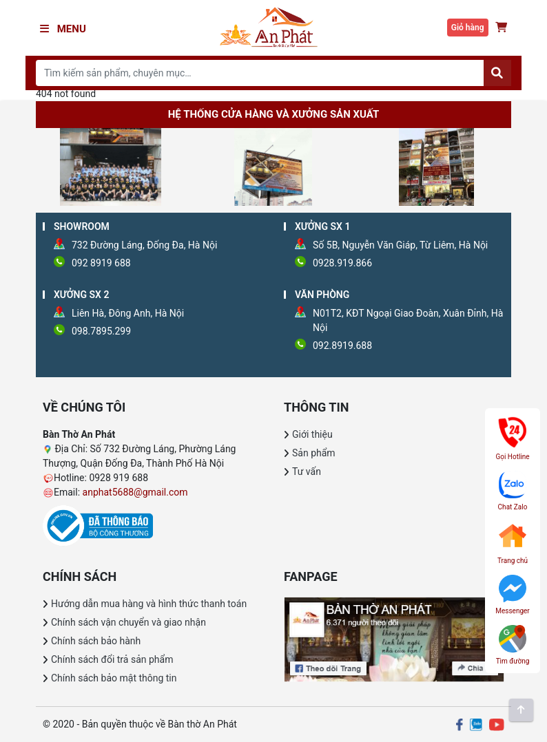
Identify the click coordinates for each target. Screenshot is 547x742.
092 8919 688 (101, 262)
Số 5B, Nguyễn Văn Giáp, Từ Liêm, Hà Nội (400, 245)
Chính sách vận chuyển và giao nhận (128, 622)
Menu (63, 29)
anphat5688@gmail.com (135, 492)
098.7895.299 (101, 331)
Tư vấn (306, 471)
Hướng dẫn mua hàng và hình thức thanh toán (149, 603)
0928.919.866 (342, 262)
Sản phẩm (314, 452)
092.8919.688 (342, 345)
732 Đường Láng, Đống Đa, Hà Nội (144, 245)
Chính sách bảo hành (96, 640)
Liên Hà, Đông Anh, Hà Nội (128, 313)
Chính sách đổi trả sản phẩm (112, 659)
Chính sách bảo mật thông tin (114, 677)
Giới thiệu (312, 434)
